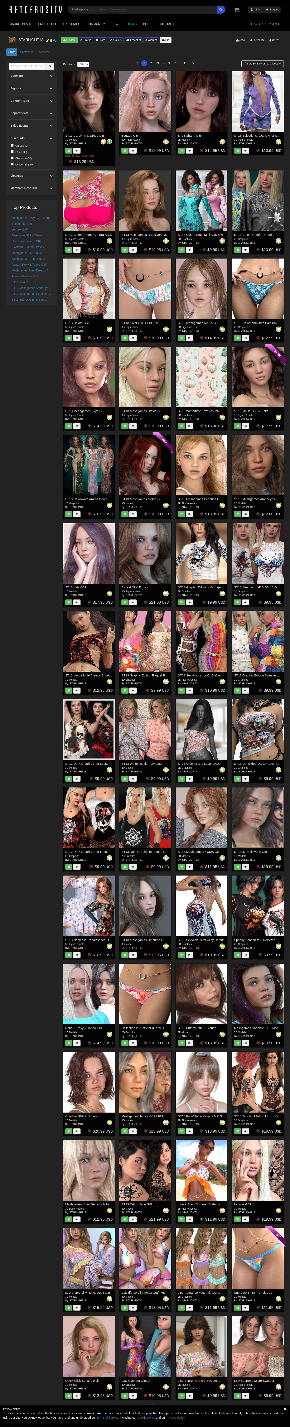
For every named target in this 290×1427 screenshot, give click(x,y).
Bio (165, 40)
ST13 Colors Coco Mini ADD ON (200, 234)
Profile (85, 40)
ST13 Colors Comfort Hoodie (254, 234)
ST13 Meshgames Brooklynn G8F (145, 234)
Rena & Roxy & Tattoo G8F (29, 264)
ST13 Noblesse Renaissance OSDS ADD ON (96, 940)
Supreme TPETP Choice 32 (253, 1292)
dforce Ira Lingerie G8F (27, 241)
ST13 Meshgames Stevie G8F (142, 411)
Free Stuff (47, 24)
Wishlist (151, 40)
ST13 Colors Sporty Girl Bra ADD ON (91, 234)
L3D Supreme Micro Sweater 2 (199, 1380)
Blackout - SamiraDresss (28, 247)
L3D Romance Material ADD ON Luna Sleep (208, 1292)
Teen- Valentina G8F (25, 276)
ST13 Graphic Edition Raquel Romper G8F (151, 675)
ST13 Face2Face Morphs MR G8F (202, 1116)
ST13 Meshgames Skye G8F (85, 411)
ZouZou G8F (130, 135)
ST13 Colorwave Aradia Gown (86, 499)
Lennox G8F (20, 229)
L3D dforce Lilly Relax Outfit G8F (88, 1292)
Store (100, 40)
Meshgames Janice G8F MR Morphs (146, 1116)
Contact (167, 24)
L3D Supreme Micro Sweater (254, 1380)
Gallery (116, 40)
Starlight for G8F (22, 223)
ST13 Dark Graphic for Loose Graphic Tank (151, 851)
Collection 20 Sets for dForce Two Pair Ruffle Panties (158, 1028)
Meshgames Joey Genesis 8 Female (35, 270)
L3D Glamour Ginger (135, 1380)
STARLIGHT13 (77, 143)
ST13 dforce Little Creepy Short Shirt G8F (94, 675)
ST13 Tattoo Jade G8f (136, 1204)
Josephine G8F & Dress (27, 235)
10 (176, 63)
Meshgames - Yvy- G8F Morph (31, 218)
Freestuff (133, 40)
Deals (132, 24)
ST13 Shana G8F (190, 135)
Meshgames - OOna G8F (28, 253)
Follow (69, 40)
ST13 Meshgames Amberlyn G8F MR (36, 288)
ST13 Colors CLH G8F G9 (139, 323)
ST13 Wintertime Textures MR (198, 411)
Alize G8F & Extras (134, 587)
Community (96, 24)
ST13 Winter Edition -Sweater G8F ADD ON (152, 763)
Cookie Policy (146, 1417)
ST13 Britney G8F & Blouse (30, 299)
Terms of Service (107, 1417)
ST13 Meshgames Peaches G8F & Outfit (38, 293)
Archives (44, 52)
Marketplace (20, 24)
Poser (148, 24)
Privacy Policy (175, 1417)
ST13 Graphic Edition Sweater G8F (258, 675)
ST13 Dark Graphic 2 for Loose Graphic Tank (96, 851)
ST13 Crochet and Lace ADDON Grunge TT (208, 763)
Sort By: (262, 63)
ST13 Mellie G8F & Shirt (251, 411)
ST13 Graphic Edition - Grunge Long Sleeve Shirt (212, 587)
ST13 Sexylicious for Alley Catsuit (201, 940)
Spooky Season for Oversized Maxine (260, 940)
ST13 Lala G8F (22, 282)
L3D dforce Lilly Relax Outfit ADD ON (147, 1292)
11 (185, 63)
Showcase (27, 52)
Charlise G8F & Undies (81, 1116)
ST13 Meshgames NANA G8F (198, 323)
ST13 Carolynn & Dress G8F (85, 135)
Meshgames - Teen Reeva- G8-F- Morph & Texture (44, 258)
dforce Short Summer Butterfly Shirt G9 (205, 1204)
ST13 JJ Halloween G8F (251, 851)
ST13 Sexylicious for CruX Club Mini (203, 675)
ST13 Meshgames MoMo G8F (142, 499)
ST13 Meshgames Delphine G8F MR (147, 940)
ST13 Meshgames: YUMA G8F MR (202, 851)
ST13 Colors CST (77, 323)
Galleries (71, 24)
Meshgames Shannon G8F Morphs (258, 1028)
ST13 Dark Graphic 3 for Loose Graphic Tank (96, 763)
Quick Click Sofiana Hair (82, 1380)
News (115, 24)
